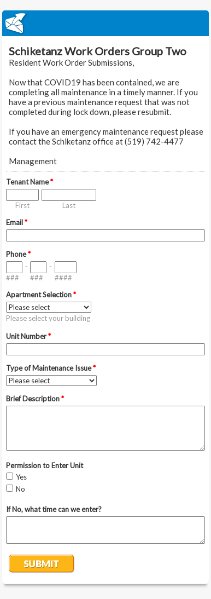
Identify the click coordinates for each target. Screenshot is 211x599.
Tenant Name (29, 181)
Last (68, 205)
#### (63, 277)
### (12, 277)
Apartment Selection (41, 294)
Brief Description (35, 398)
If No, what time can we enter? (54, 509)
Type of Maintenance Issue (51, 368)
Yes (21, 477)
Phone (18, 254)
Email (16, 222)
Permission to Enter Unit (44, 465)
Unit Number (28, 336)
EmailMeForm (105, 23)
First (22, 205)
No (20, 489)
